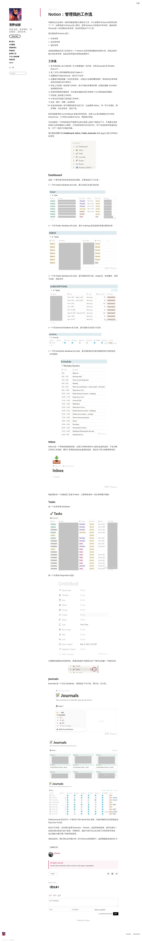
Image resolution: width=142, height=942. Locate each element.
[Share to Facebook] (112, 874)
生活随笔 (12, 44)
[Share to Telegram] (116, 874)
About (11, 62)
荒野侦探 (15, 25)
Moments (136, 934)
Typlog (12, 940)
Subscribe (15, 36)
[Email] (10, 67)
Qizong (57, 853)
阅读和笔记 (12, 47)
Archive (128, 934)
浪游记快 (12, 59)
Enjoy (53, 873)
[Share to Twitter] (108, 874)
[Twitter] (13, 67)
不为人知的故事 (14, 56)
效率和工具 (12, 53)
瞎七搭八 (12, 41)
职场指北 (12, 50)
